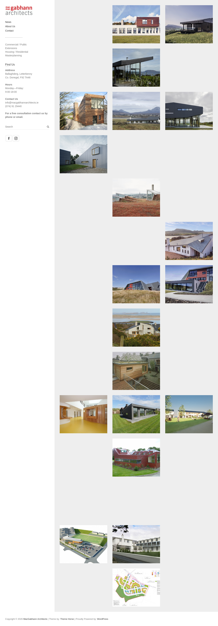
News (8, 22)
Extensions (11, 48)
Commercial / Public (16, 44)
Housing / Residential (16, 51)
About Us (10, 26)
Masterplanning (13, 55)
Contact (9, 30)
